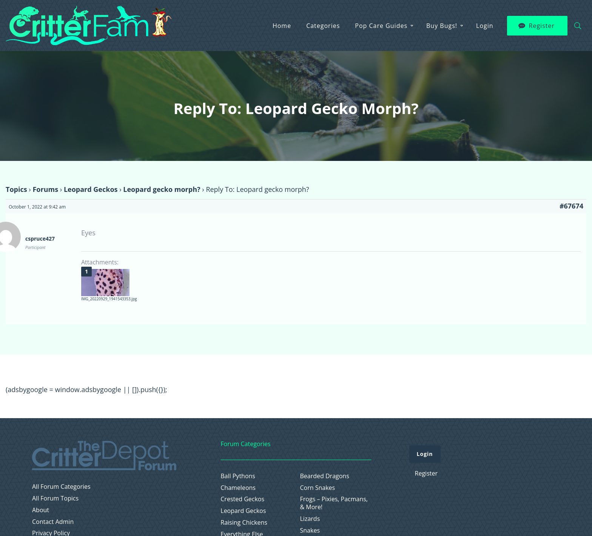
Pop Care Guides (381, 26)
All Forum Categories (61, 487)
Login (484, 26)
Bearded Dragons (324, 476)
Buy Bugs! (441, 26)
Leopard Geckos (91, 189)
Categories (323, 26)
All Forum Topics (55, 498)
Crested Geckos (242, 499)
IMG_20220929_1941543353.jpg (109, 298)
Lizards (310, 519)
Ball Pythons (237, 476)
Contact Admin (53, 522)
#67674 (571, 205)
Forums (45, 189)
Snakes (310, 530)
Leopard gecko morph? (161, 189)
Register (542, 26)
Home (282, 26)
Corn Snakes (317, 488)
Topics (16, 189)
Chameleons (238, 488)
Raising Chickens (243, 523)
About (40, 510)
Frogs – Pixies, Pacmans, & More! (334, 503)
